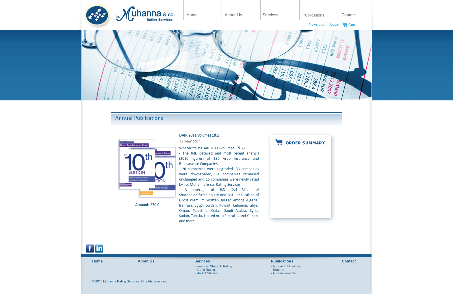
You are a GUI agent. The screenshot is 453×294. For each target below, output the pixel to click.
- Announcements (283, 273)
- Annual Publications (286, 266)
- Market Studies (206, 273)
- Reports (277, 269)
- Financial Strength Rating (213, 266)
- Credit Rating (204, 269)
